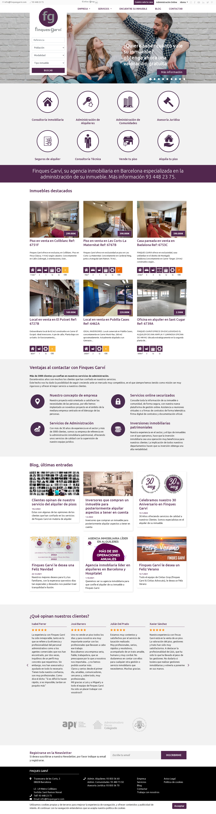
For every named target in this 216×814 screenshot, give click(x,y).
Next (188, 665)
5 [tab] (167, 79)
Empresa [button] (83, 8)
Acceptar (179, 806)
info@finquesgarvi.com (16, 2)
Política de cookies (173, 782)
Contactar (176, 8)
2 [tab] (154, 79)
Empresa (141, 778)
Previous (27, 665)
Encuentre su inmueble (133, 8)
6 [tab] (171, 79)
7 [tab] (175, 79)
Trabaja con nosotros (148, 792)
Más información (171, 72)
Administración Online (166, 2)
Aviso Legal (170, 778)
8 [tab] (180, 79)
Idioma (183, 2)
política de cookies (115, 808)
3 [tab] (159, 79)
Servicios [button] (104, 8)
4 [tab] (163, 79)
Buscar (48, 70)
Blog (158, 8)
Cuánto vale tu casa (144, 2)
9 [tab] (184, 79)
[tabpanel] (108, 48)
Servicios (141, 782)
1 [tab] (150, 79)
